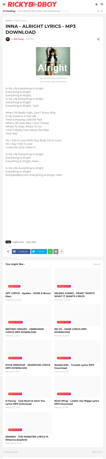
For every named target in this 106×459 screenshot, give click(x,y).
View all (96, 264)
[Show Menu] (4, 4)
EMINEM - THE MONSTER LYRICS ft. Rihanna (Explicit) (27, 438)
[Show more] (61, 251)
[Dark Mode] (97, 4)
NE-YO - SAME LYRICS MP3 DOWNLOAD (70, 331)
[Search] (102, 4)
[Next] (101, 11)
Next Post (97, 452)
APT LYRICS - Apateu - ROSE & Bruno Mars (28, 295)
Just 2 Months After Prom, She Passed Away (38, 11)
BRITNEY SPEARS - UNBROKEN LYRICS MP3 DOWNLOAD (25, 331)
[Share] (98, 39)
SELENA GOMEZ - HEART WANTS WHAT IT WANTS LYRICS (74, 295)
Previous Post (11, 452)
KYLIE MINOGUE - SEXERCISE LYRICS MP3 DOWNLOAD (28, 366)
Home (8, 21)
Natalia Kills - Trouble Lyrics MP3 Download (74, 366)
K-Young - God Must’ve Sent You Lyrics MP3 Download (25, 402)
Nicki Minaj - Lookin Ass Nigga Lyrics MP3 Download (76, 402)
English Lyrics (20, 21)
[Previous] (98, 11)
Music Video (31, 242)
